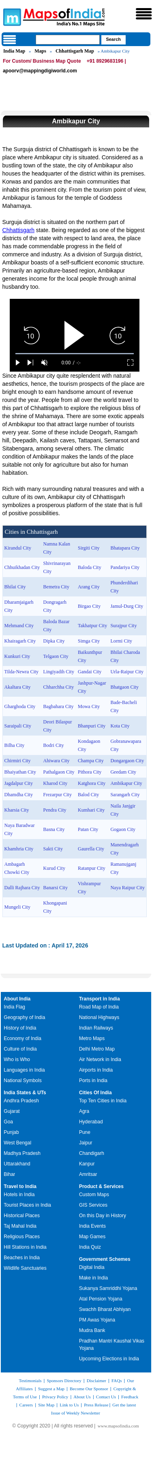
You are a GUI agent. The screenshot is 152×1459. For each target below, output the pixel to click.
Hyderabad (91, 1122)
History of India (20, 1028)
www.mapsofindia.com (118, 1425)
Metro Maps (92, 1038)
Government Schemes (105, 1259)
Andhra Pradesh (21, 1101)
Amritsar (88, 1174)
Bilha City (14, 745)
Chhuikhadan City (22, 567)
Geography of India (24, 1017)
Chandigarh (91, 1153)
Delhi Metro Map (97, 1049)
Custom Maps (94, 1194)
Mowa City (89, 706)
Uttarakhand (17, 1164)
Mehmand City (19, 625)
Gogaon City (122, 829)
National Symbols (22, 1080)
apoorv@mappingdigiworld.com (40, 71)
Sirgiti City (88, 548)
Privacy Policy (55, 1396)
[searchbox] (68, 39)
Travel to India (20, 1186)
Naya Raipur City (127, 887)
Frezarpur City (57, 794)
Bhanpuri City (91, 726)
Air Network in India (100, 1059)
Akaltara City (17, 687)
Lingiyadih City (58, 672)
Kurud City (54, 868)
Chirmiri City (17, 760)
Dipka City (54, 641)
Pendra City (54, 810)
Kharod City (55, 783)
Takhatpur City (92, 625)
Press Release (96, 1404)
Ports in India (93, 1080)
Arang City (89, 587)
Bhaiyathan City (20, 772)
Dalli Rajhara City (22, 887)
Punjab (11, 1132)
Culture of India (20, 1049)
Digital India (92, 1267)
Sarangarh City (124, 794)
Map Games (92, 1236)
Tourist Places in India (27, 1205)
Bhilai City (15, 587)
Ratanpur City (91, 868)
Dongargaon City (127, 760)
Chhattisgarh (18, 230)
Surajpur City (123, 625)
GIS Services (93, 1205)
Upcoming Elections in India (109, 1359)
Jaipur (85, 1143)
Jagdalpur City (18, 783)
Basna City (54, 829)
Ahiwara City (56, 760)
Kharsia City (16, 810)
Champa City (91, 760)
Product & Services (101, 1186)
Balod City (88, 794)
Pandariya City (124, 567)
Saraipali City (17, 726)
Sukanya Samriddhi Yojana (108, 1288)
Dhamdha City (18, 794)
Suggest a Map (51, 1388)
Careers (26, 1404)
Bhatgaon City (124, 687)
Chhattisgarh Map (75, 51)
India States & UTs (25, 1092)
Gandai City (89, 672)
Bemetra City (56, 587)
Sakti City (53, 849)
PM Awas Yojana (97, 1320)
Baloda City (89, 567)
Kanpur (87, 1164)
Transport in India (99, 999)
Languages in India (24, 1070)
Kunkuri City (17, 656)
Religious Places (22, 1236)
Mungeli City (17, 907)
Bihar (9, 1174)
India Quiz (90, 1247)
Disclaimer (96, 1380)
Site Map (46, 1404)
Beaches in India (22, 1257)
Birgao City (89, 606)
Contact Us (106, 1396)
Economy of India (22, 1038)
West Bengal (17, 1143)
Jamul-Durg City (126, 606)
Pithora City (89, 772)
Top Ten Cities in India (102, 1101)
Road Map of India (99, 1007)
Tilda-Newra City (21, 672)
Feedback (129, 1396)
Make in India (93, 1278)
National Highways (99, 1017)
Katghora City (91, 783)
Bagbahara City (58, 706)
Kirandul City (17, 548)
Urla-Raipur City (126, 672)
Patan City (88, 829)
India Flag (14, 1007)
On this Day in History (102, 1215)
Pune (84, 1132)
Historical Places (22, 1215)
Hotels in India (19, 1194)
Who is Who (17, 1059)
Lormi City (121, 641)
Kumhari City (91, 810)
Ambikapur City (126, 783)
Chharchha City (58, 687)
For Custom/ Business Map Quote (42, 61)
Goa (8, 1122)
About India (17, 999)
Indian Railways (96, 1028)
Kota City (119, 726)
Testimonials (30, 1380)
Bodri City (53, 745)
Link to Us (69, 1404)
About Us (81, 1396)
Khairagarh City (20, 641)
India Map (14, 51)
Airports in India (96, 1070)
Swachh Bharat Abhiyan (105, 1309)
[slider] (74, 353)
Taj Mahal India (20, 1226)
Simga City (89, 641)
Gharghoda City (20, 706)
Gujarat (11, 1111)
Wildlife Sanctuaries (25, 1268)
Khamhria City (19, 849)
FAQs (116, 1380)
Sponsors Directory (64, 1380)
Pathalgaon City (59, 772)
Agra (84, 1111)
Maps (40, 51)
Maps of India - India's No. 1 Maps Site (10, 16)
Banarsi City (55, 887)
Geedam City (123, 772)
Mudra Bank (92, 1330)
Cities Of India (95, 1092)
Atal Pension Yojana (100, 1299)
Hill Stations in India (25, 1247)
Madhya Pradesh (22, 1153)
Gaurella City (91, 849)
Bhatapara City (124, 548)
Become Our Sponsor (89, 1388)
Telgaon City (56, 656)
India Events (92, 1226)
